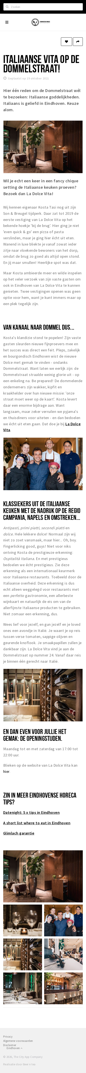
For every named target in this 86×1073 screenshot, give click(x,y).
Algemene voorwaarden (18, 1041)
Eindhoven (14, 1048)
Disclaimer (9, 1045)
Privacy (7, 1036)
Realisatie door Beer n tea (19, 1064)
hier (6, 771)
